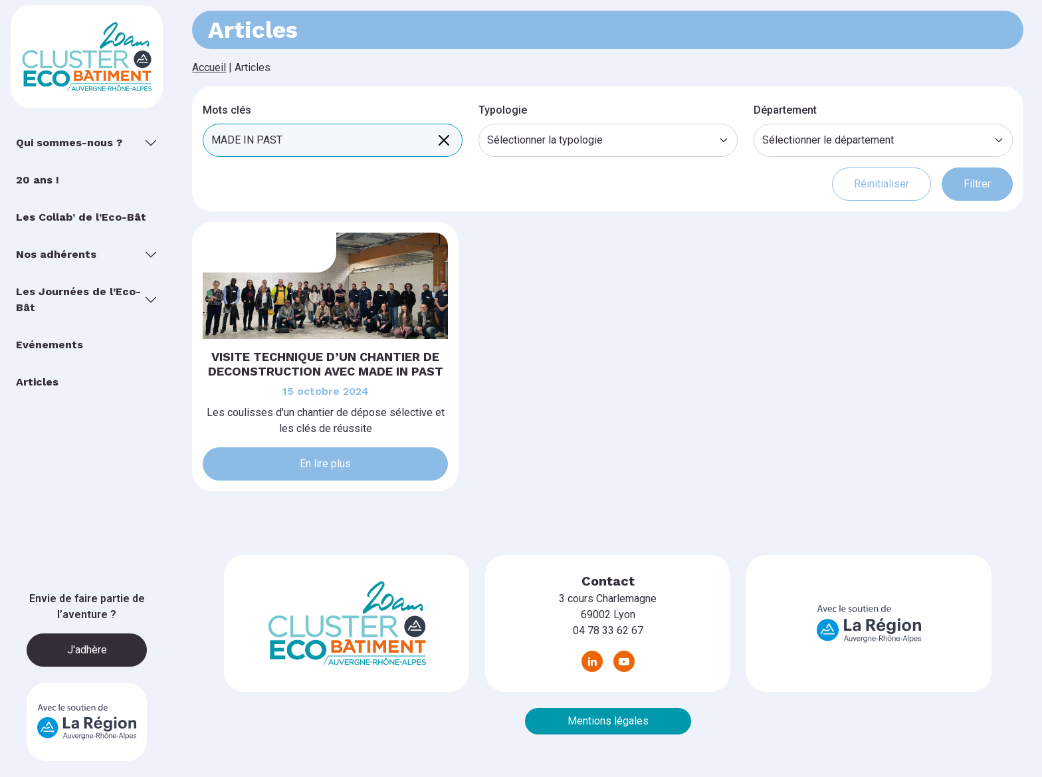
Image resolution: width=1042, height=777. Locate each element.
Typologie (502, 110)
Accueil (209, 67)
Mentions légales (608, 721)
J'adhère (87, 649)
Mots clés (227, 110)
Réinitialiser (881, 183)
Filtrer (977, 183)
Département (785, 110)
